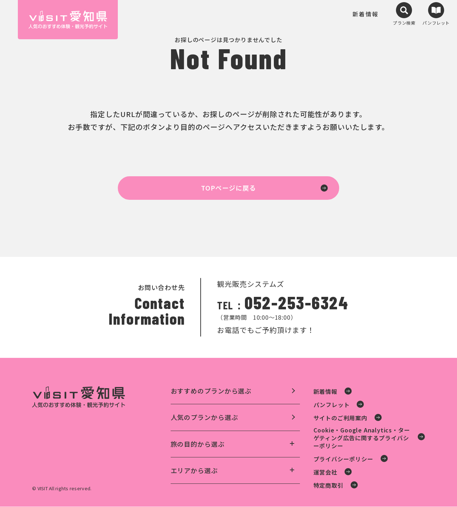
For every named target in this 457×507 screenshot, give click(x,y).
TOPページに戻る (228, 188)
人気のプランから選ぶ (204, 417)
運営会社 (325, 472)
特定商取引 (328, 486)
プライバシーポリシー (343, 459)
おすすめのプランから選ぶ (211, 391)
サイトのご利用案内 (340, 418)
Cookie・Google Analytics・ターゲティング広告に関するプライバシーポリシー (361, 438)
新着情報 (365, 17)
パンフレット (331, 405)
